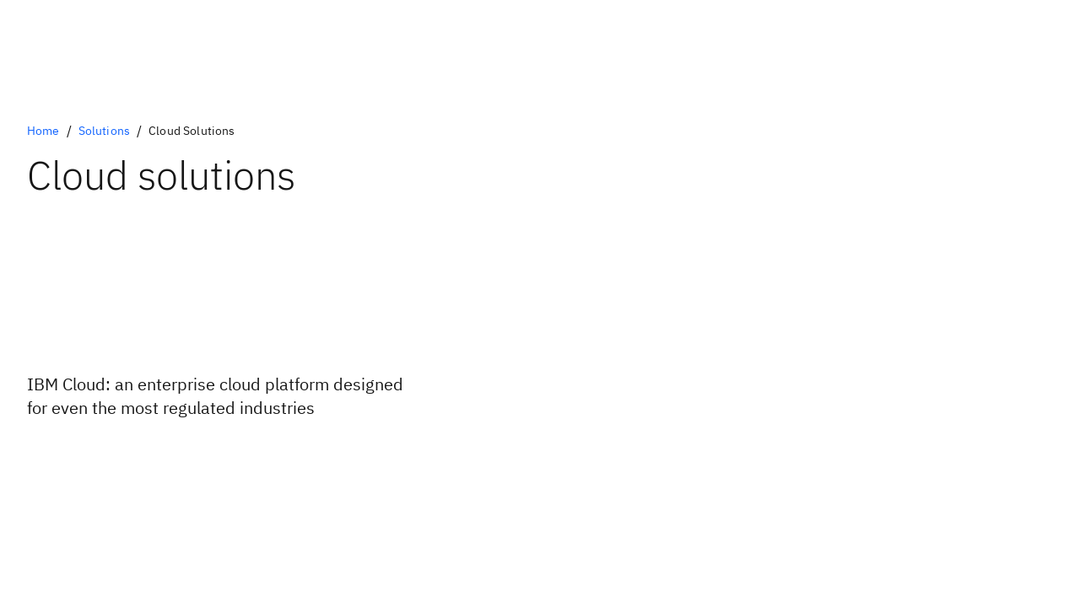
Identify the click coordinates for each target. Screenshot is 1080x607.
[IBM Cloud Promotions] (119, 467)
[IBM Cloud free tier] (119, 453)
